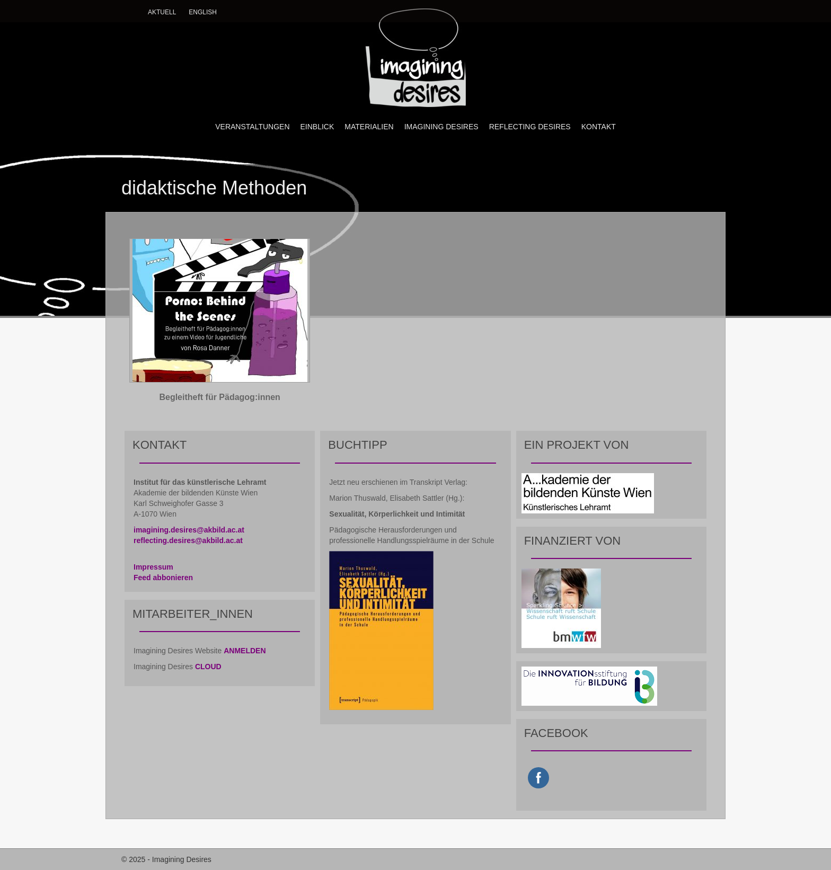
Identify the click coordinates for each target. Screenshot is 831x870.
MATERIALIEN (368, 126)
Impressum (153, 567)
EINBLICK (317, 126)
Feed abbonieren (163, 577)
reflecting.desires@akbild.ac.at (188, 540)
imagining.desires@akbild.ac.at (189, 530)
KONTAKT (598, 126)
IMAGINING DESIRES (441, 126)
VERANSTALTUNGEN (252, 126)
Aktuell (162, 12)
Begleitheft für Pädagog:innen (219, 397)
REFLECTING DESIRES (530, 126)
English (203, 12)
